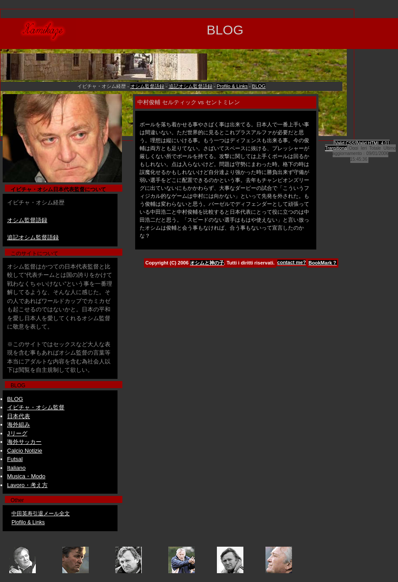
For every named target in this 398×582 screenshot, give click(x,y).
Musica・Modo (26, 476)
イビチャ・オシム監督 (35, 407)
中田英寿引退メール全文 (40, 513)
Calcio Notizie (24, 450)
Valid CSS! (345, 143)
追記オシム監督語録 (190, 86)
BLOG (259, 86)
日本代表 (18, 416)
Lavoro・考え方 (27, 485)
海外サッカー (24, 441)
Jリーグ (17, 433)
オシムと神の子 (207, 262)
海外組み (18, 424)
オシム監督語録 (147, 86)
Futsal (15, 459)
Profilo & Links (231, 86)
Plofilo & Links (28, 522)
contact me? (291, 262)
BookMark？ (322, 262)
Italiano (16, 468)
